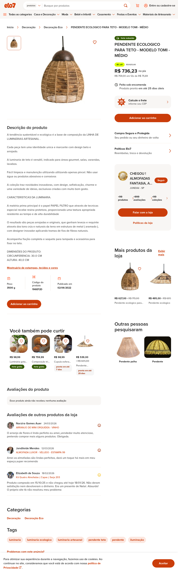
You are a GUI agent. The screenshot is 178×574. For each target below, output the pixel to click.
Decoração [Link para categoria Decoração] (14, 518)
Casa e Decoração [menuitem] (47, 14)
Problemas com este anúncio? (25, 552)
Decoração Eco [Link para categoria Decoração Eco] (34, 518)
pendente (118, 540)
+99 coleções (160, 198)
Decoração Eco (56, 27)
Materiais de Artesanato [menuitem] (159, 14)
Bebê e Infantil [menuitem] (84, 14)
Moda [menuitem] (67, 14)
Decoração (31, 27)
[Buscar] (84, 5)
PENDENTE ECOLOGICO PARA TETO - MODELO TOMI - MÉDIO (109, 27)
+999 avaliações (143, 198)
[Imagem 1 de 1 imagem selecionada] (14, 43)
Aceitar (163, 563)
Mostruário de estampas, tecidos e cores (32, 268)
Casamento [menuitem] (106, 14)
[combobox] (33, 5)
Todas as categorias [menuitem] (20, 14)
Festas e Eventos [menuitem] (129, 14)
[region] (143, 283)
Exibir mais (161, 252)
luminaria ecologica (39, 540)
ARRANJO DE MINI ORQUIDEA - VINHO (37, 427)
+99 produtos (126, 198)
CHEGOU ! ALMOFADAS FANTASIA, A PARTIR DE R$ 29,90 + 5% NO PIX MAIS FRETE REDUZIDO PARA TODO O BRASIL (141, 178)
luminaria (15, 540)
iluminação (137, 540)
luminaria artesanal (70, 540)
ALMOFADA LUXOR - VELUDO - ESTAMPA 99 (40, 452)
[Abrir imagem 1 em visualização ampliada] (63, 74)
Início (13, 27)
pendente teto (97, 540)
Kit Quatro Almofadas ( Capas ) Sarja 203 (38, 477)
